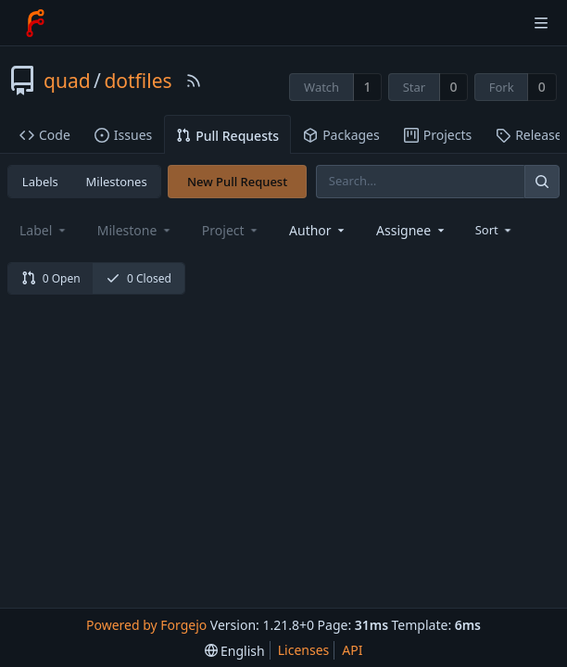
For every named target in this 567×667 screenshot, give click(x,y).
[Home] (35, 23)
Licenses (304, 650)
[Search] (542, 181)
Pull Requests (227, 136)
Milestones (116, 181)
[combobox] (318, 230)
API (352, 650)
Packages (341, 135)
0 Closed (138, 278)
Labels (40, 181)
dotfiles (137, 80)
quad (67, 80)
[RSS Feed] (193, 80)
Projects (438, 135)
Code (44, 135)
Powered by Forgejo (146, 625)
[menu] (495, 229)
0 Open (51, 278)
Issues (123, 135)
